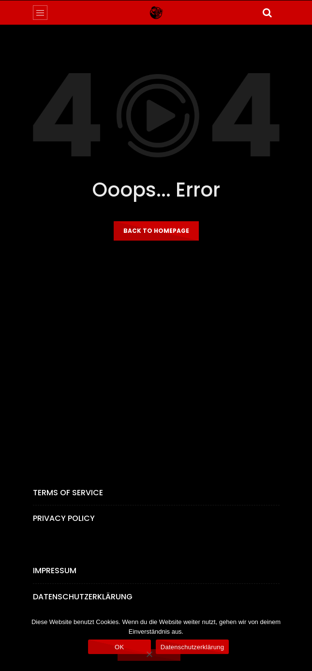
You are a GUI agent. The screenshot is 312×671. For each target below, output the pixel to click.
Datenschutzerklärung (83, 596)
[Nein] (149, 655)
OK (119, 647)
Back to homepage (156, 231)
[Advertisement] (156, 357)
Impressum (54, 570)
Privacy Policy (64, 518)
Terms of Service (68, 492)
